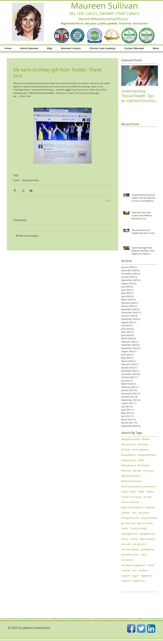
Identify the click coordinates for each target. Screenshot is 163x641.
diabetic (125, 512)
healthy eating (138, 528)
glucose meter (145, 523)
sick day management (133, 565)
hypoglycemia (147, 533)
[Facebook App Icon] (131, 628)
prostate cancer (130, 554)
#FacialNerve (128, 454)
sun (135, 570)
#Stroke (137, 470)
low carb (126, 544)
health (124, 528)
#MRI (141, 460)
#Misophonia (128, 465)
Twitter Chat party (131, 496)
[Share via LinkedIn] (31, 190)
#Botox (146, 439)
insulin (134, 539)
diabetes (150, 507)
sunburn (143, 570)
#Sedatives (144, 465)
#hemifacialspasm (131, 481)
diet (134, 512)
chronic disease (130, 502)
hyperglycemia (129, 533)
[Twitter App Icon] (141, 628)
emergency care (130, 517)
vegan (135, 575)
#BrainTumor (128, 444)
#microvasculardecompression (138, 486)
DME (133, 491)
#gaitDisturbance (131, 475)
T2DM (141, 491)
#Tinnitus (148, 470)
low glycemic (140, 544)
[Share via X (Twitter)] (22, 190)
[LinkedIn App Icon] (151, 628)
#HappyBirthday (30, 180)
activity (147, 496)
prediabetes (147, 549)
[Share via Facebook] (14, 190)
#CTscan (126, 449)
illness (124, 539)
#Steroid (126, 470)
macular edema (130, 549)
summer (126, 570)
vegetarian (147, 575)
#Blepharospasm (130, 439)
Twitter (16, 180)
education (144, 512)
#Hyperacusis (128, 460)
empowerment (149, 517)
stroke (151, 565)
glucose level (128, 523)
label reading (147, 539)
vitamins (126, 580)
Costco (125, 491)
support (125, 575)
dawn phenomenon (132, 507)
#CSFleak (143, 444)
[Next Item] (152, 75)
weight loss (139, 580)
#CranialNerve (141, 449)
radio (144, 554)
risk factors (127, 559)
